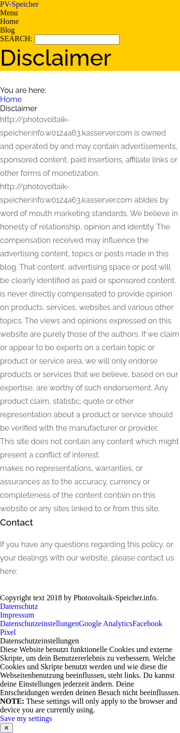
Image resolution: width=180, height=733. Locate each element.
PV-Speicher (19, 4)
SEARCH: (17, 38)
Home (9, 21)
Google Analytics (105, 623)
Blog (7, 30)
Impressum (17, 615)
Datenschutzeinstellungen (39, 623)
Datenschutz (19, 606)
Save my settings (26, 718)
